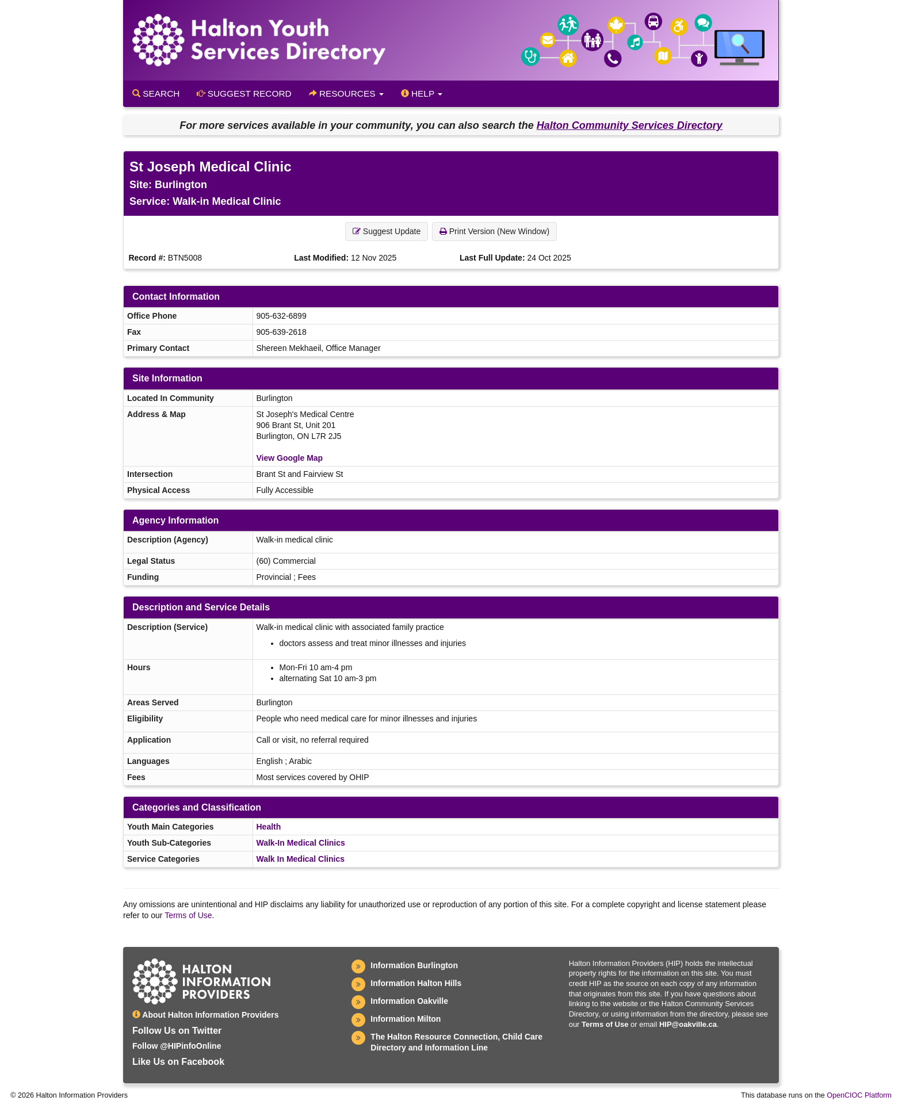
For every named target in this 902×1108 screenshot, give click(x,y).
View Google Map (290, 458)
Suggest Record (244, 93)
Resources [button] (346, 93)
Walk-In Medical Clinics (301, 842)
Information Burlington (414, 965)
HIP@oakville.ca (688, 1024)
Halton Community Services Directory (630, 125)
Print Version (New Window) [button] (494, 231)
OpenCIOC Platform (859, 1095)
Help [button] (421, 93)
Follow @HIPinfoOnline (176, 1045)
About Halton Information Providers (205, 1014)
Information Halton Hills (415, 983)
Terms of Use (188, 915)
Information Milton (405, 1018)
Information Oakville (409, 1001)
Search (155, 93)
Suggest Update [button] (387, 231)
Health (269, 826)
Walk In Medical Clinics (301, 859)
